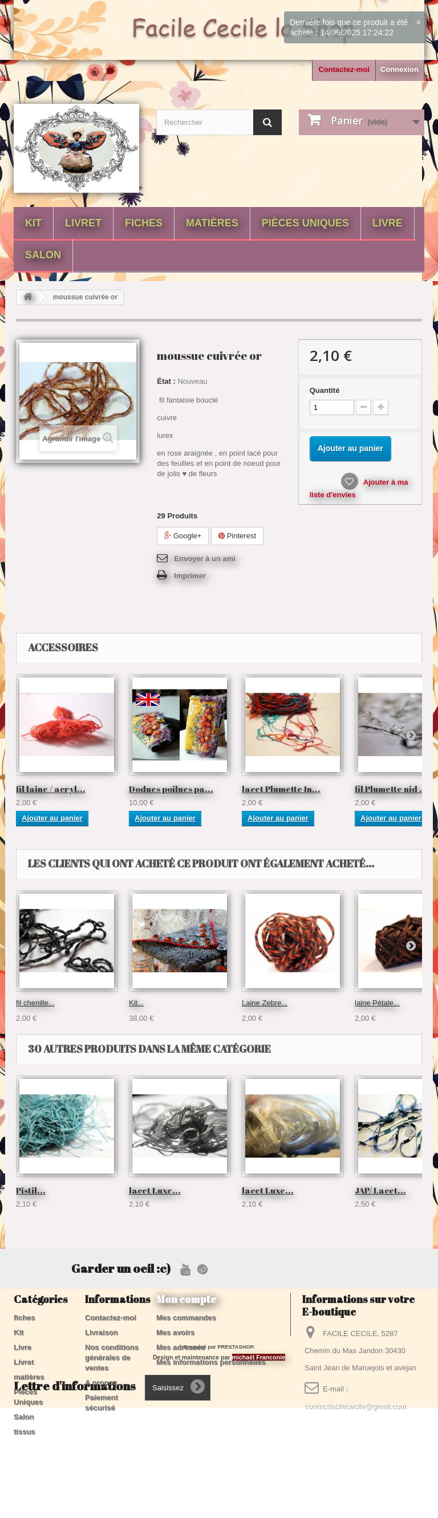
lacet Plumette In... (281, 788)
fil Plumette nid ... (391, 788)
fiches (144, 223)
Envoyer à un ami (205, 558)
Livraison (101, 1332)
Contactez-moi (344, 69)
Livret (83, 223)
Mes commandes (186, 1317)
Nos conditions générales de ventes (112, 1357)
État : (166, 381)
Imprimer (190, 575)
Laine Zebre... (264, 1003)
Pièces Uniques (305, 223)
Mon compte (186, 1299)
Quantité (325, 390)
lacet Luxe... (155, 1190)
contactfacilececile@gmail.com (355, 1406)
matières (212, 223)
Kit (33, 223)
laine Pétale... (377, 1003)
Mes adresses (180, 1347)
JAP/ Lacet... (380, 1190)
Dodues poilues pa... (171, 788)
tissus (24, 1431)
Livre (387, 223)
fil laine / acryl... (51, 788)
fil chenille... (35, 1003)
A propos (101, 1382)
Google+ (182, 535)
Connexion (399, 69)
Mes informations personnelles (210, 1362)
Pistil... (31, 1190)
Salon (43, 255)
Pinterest (237, 535)
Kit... (136, 1003)
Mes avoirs (175, 1332)
